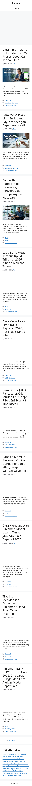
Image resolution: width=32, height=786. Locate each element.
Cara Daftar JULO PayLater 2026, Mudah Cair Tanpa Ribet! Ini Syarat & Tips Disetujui (15, 397)
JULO (6, 378)
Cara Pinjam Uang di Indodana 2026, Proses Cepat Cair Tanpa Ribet (15, 55)
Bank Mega (8, 309)
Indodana (8, 103)
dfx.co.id (16, 2)
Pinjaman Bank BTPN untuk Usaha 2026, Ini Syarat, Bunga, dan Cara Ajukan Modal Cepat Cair (15, 677)
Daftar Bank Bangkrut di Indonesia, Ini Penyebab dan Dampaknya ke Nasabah (13, 188)
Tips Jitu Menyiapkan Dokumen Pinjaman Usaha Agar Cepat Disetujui (14, 605)
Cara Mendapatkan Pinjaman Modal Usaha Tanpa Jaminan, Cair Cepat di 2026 (16, 532)
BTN (6, 729)
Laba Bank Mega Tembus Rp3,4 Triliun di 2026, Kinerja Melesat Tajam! (14, 259)
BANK (7, 240)
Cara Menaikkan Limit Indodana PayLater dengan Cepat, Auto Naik (14, 120)
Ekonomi (8, 100)
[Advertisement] (16, 27)
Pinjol (6, 513)
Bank (6, 238)
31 (10, 740)
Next (14, 740)
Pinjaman (15, 103)
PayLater (15, 168)
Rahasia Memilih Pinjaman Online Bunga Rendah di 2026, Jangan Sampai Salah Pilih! (15, 464)
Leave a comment (11, 105)
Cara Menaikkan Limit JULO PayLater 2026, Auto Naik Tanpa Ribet (14, 328)
